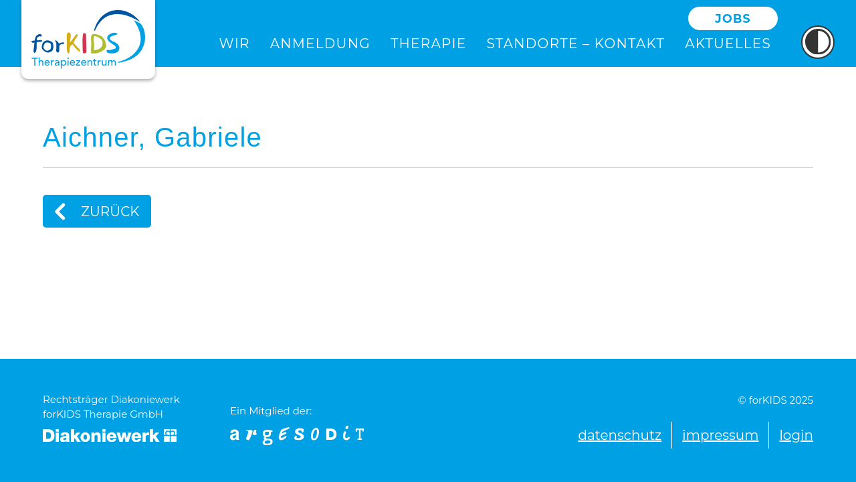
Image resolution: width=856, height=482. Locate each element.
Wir (234, 43)
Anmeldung (320, 43)
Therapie (429, 43)
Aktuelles (728, 43)
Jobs (733, 18)
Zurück (92, 211)
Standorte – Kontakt (575, 43)
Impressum (720, 435)
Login (796, 435)
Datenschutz (619, 435)
